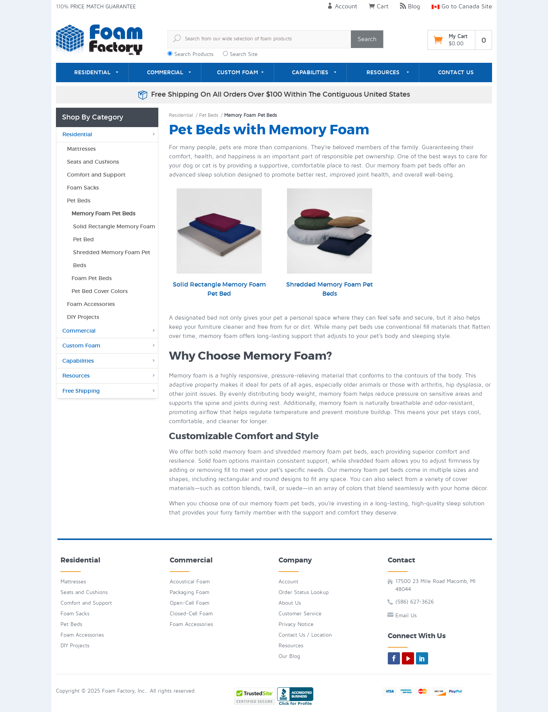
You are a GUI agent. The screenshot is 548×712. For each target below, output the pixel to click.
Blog (410, 6)
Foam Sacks (83, 187)
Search (367, 39)
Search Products (193, 54)
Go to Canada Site (462, 6)
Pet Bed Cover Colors (100, 291)
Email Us (406, 615)
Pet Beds (208, 115)
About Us (290, 603)
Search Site (244, 54)
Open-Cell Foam (189, 603)
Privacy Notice (296, 624)
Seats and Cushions (93, 161)
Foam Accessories (91, 304)
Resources (383, 72)
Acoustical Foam (190, 582)
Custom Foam (237, 72)
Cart (379, 6)
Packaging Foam (189, 592)
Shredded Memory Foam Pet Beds (329, 242)
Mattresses (81, 148)
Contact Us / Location (305, 635)
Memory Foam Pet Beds (103, 213)
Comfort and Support (96, 174)
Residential (92, 72)
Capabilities (310, 72)
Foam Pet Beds (92, 278)
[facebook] (394, 658)
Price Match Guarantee (103, 7)
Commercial (165, 72)
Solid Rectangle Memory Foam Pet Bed (219, 242)
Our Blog (289, 656)
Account (342, 6)
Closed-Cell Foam (191, 613)
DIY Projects (83, 317)
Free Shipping (109, 391)
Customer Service (300, 613)
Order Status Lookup (304, 592)
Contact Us (456, 72)
